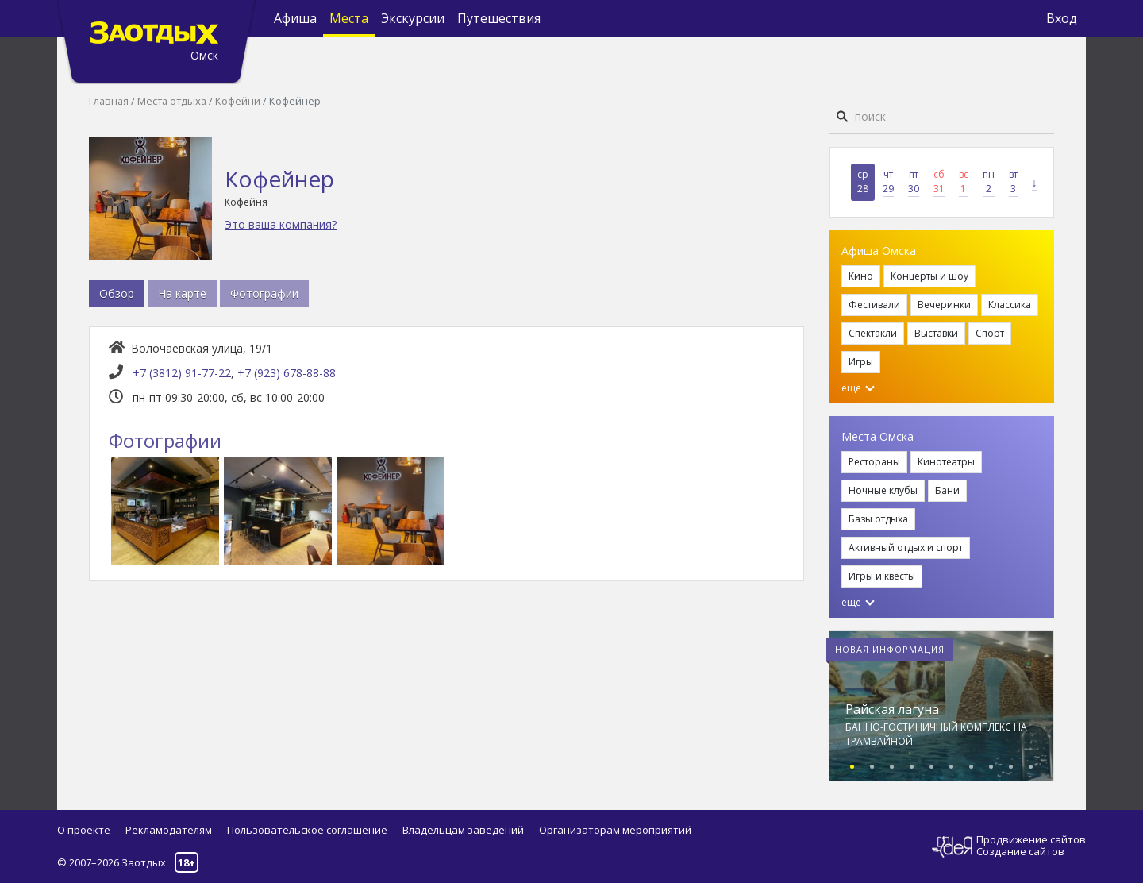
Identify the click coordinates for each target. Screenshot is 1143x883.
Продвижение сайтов (1031, 840)
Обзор (116, 293)
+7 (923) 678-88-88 (286, 372)
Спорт (990, 333)
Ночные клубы (883, 490)
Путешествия (499, 18)
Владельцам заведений (463, 830)
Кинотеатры (946, 461)
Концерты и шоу (929, 276)
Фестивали (874, 304)
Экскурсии (412, 18)
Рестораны (874, 461)
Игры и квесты (882, 576)
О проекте (83, 830)
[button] (852, 764)
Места (348, 18)
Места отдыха (171, 101)
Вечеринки (944, 304)
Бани (947, 490)
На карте (182, 293)
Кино (861, 276)
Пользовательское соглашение (307, 830)
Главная (109, 101)
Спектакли (873, 333)
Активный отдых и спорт (906, 547)
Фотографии (264, 293)
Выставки (936, 333)
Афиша (295, 18)
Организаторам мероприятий (615, 830)
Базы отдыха (878, 519)
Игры (861, 361)
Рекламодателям (168, 830)
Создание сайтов (1020, 851)
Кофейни (237, 101)
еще (858, 388)
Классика (1009, 304)
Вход (1061, 18)
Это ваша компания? (281, 224)
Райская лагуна (892, 709)
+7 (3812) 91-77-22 (182, 372)
